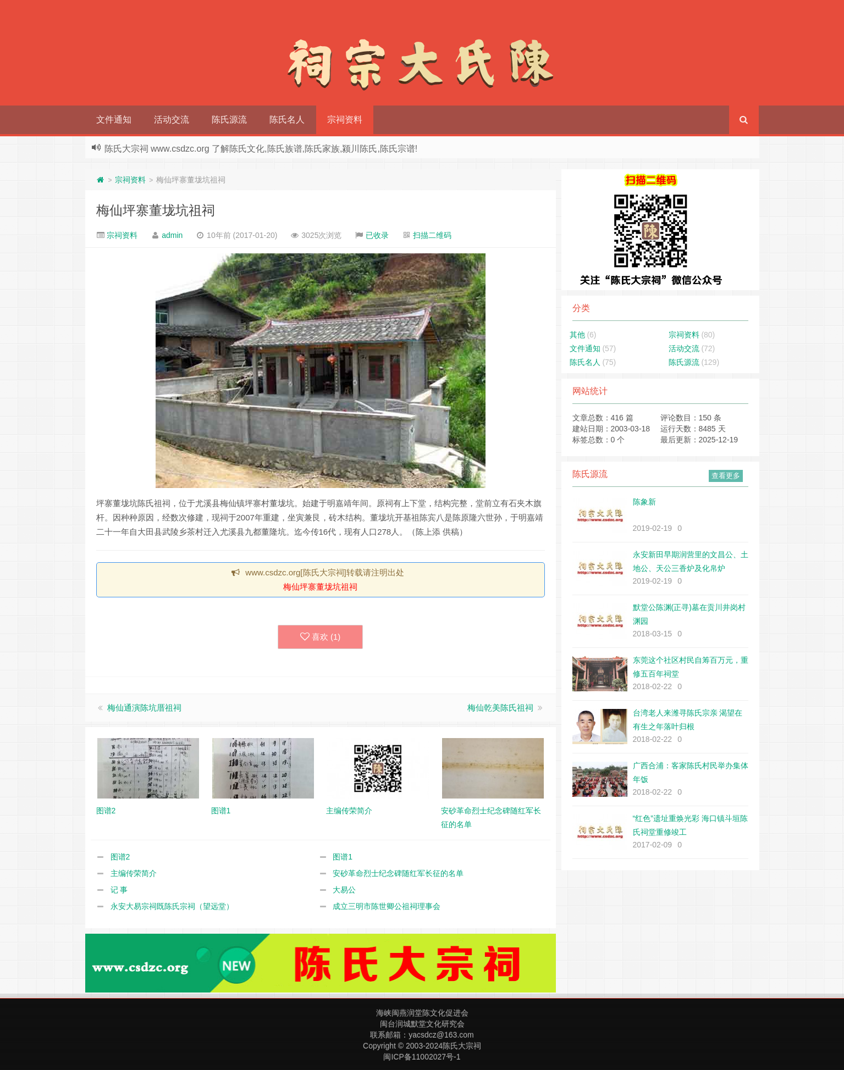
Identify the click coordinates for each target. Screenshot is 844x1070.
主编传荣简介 (134, 873)
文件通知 (113, 119)
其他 (577, 334)
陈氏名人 (287, 119)
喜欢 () (320, 637)
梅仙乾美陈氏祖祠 (500, 707)
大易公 (344, 889)
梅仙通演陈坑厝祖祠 (144, 707)
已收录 (377, 235)
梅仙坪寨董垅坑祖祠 (155, 210)
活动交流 (171, 119)
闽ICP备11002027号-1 (421, 1056)
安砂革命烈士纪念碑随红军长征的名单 (398, 873)
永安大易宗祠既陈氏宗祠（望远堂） (172, 906)
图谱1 (342, 856)
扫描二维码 (432, 235)
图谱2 (120, 856)
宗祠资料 (344, 119)
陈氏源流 (229, 119)
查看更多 (725, 476)
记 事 (119, 889)
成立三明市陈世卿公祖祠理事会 (386, 906)
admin (172, 235)
